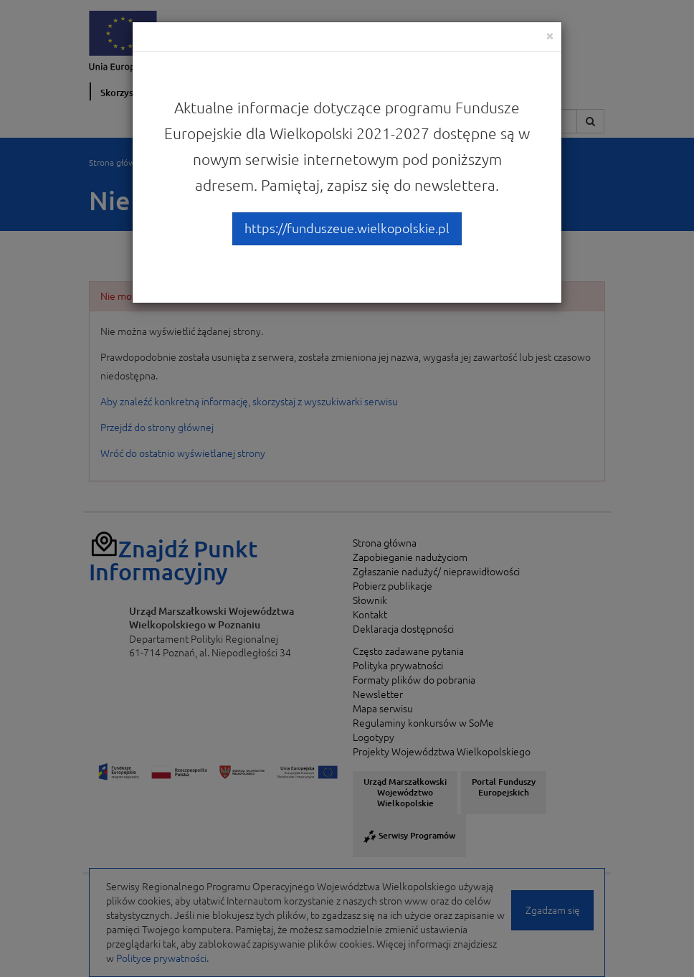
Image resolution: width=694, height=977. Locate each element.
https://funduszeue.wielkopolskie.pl (347, 228)
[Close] (550, 35)
